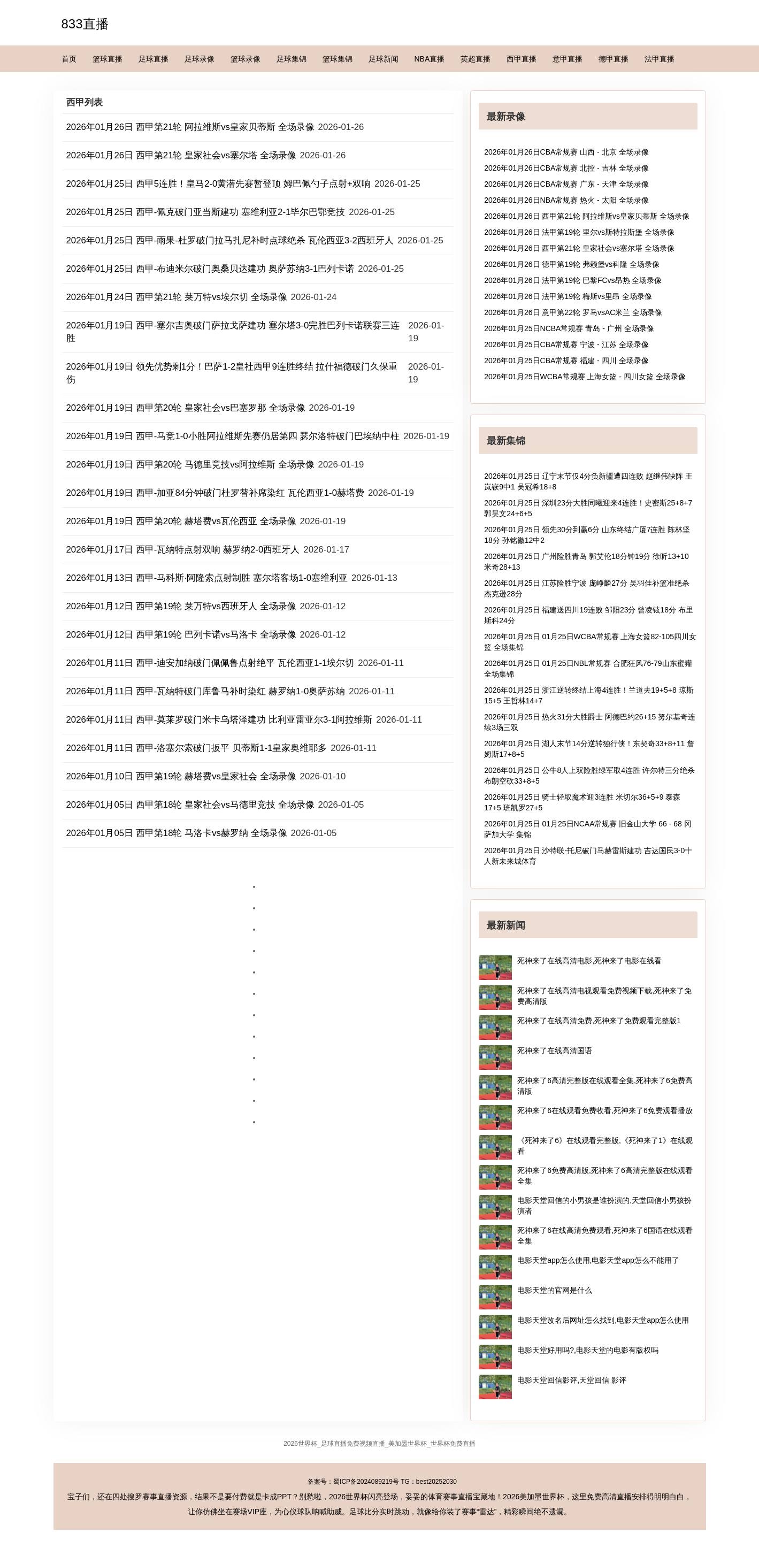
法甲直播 (659, 59)
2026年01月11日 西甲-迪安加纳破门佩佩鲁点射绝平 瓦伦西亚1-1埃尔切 (210, 663)
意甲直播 (567, 59)
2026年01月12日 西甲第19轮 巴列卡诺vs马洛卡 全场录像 (181, 635)
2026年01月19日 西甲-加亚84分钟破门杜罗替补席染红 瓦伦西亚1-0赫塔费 (215, 493)
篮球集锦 (337, 59)
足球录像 (199, 59)
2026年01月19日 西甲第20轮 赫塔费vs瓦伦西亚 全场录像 (181, 521)
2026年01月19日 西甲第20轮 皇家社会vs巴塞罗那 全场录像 (185, 408)
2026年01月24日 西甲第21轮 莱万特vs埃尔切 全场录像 (176, 297)
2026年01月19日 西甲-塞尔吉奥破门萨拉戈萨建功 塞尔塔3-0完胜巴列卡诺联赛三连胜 (233, 331)
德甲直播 (613, 59)
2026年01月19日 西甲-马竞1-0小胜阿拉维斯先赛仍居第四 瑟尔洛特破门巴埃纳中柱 (233, 436)
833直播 (85, 24)
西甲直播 (521, 59)
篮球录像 (245, 59)
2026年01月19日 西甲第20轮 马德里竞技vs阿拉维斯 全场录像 (190, 464)
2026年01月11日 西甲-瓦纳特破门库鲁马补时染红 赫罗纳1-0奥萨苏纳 (206, 691)
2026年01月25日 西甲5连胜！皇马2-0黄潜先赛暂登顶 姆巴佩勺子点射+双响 (218, 184)
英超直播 (475, 59)
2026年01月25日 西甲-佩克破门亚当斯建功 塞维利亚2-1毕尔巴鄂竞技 (206, 212)
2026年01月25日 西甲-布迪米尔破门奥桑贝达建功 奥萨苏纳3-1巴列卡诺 (210, 269)
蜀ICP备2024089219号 (366, 1481)
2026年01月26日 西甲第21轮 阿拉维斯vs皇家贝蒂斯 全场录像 (190, 127)
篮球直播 (107, 59)
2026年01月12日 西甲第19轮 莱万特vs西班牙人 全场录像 (181, 606)
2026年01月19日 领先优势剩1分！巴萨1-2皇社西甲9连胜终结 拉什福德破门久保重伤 (232, 373)
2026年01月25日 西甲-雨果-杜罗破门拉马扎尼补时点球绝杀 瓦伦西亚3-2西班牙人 (230, 240)
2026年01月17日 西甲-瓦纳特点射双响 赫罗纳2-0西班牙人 (183, 550)
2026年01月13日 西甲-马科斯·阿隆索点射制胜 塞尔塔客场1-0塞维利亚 (207, 578)
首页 (69, 59)
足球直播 (153, 59)
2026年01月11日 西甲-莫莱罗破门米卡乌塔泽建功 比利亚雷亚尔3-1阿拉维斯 (219, 720)
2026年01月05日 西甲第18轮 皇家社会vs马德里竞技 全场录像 (190, 805)
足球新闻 (383, 59)
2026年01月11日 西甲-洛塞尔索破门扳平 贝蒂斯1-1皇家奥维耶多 (196, 748)
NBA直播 (430, 59)
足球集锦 (291, 59)
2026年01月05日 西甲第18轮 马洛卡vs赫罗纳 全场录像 (176, 833)
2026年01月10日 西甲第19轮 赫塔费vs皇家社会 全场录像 (181, 776)
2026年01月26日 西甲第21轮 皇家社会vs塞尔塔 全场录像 (181, 155)
